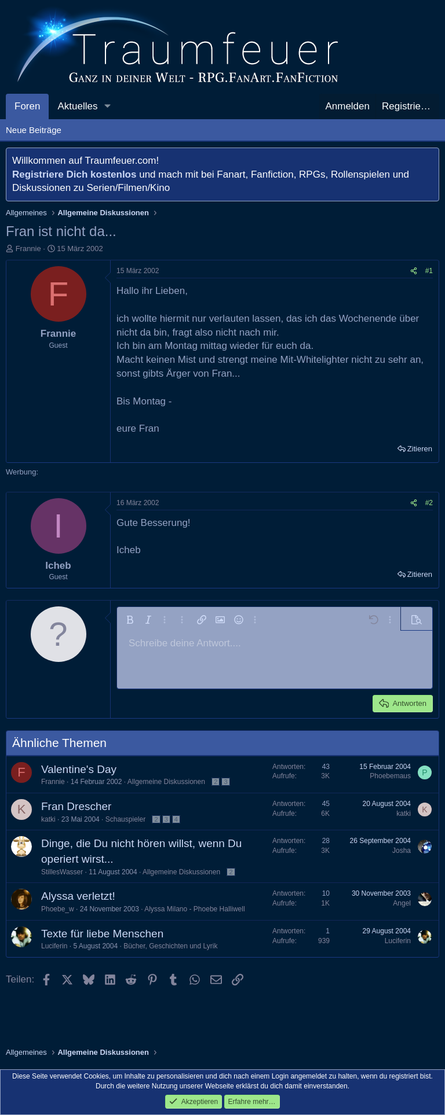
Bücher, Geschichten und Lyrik (170, 946)
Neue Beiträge (33, 130)
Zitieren (419, 448)
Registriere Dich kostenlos (74, 174)
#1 (429, 271)
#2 (429, 503)
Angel (402, 903)
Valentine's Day (78, 769)
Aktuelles (77, 106)
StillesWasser (62, 872)
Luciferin (54, 946)
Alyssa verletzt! (78, 896)
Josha (401, 851)
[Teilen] (413, 271)
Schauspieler (125, 819)
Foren (27, 106)
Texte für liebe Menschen (102, 934)
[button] (107, 106)
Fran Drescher (76, 806)
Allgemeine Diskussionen (166, 782)
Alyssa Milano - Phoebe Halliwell (194, 909)
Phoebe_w (57, 909)
